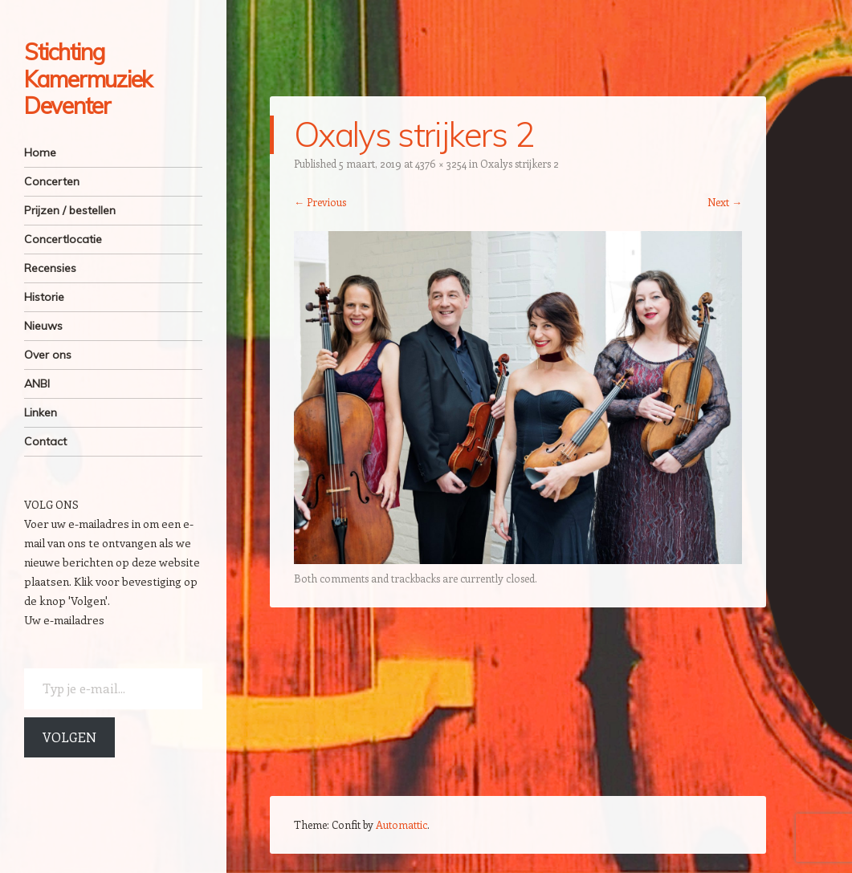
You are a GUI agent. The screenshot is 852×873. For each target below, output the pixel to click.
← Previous (320, 202)
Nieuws (43, 326)
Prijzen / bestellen (70, 210)
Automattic (401, 824)
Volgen (69, 737)
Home (40, 152)
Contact (45, 441)
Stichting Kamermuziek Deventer (88, 79)
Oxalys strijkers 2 (519, 163)
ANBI (37, 383)
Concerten (51, 181)
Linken (40, 412)
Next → (724, 202)
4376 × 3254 (441, 163)
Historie (44, 297)
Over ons (47, 354)
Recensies (50, 268)
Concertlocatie (63, 239)
